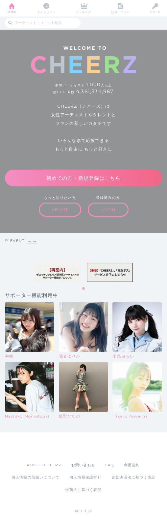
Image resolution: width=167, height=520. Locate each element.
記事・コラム (120, 12)
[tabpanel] (57, 272)
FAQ (109, 465)
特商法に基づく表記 (83, 489)
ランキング (83, 12)
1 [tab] (83, 288)
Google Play (100, 447)
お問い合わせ (83, 465)
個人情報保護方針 (85, 477)
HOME (12, 12)
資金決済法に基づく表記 (133, 477)
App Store (65, 447)
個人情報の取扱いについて (36, 477)
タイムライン (46, 12)
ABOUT (60, 209)
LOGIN (155, 12)
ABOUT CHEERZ (44, 465)
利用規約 (132, 465)
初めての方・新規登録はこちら (83, 178)
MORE (32, 241)
